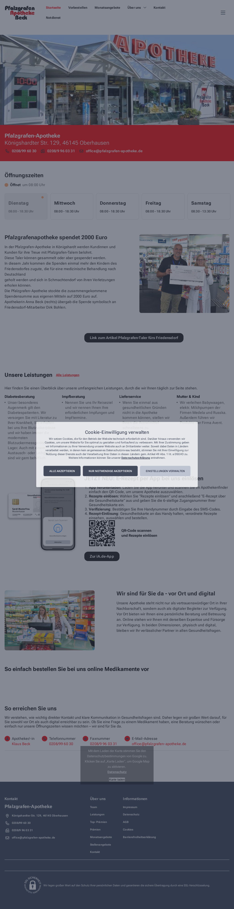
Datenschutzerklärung (135, 458)
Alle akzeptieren (62, 471)
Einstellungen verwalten (165, 471)
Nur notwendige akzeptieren (110, 471)
